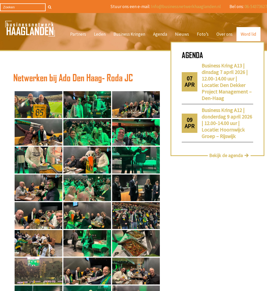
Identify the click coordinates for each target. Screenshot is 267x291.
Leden (100, 34)
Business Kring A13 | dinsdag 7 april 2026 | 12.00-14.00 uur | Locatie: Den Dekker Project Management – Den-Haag (227, 81)
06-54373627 (256, 6)
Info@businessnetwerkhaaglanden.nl (186, 6)
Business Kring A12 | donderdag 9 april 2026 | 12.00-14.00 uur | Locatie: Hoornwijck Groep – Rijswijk (227, 123)
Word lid (248, 34)
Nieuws (182, 34)
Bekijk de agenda (226, 155)
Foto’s (203, 34)
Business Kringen (129, 34)
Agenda (160, 34)
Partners (78, 34)
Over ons (224, 34)
